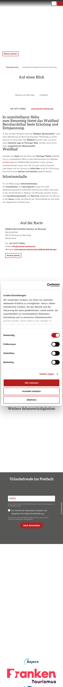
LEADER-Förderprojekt (31, 644)
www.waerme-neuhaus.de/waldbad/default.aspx (35, 249)
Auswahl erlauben (31, 391)
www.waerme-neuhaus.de (42, 108)
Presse (31, 635)
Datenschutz (30, 630)
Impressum (31, 626)
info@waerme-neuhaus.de (23, 246)
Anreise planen (30, 596)
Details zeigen (46, 374)
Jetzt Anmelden (31, 525)
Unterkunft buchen (31, 601)
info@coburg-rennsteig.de (34, 571)
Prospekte (30, 605)
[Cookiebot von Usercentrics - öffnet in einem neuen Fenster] (47, 285)
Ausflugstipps (31, 610)
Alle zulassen (31, 383)
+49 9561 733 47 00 (33, 568)
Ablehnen (31, 400)
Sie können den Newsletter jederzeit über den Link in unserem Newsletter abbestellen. (28, 518)
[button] (60, 3)
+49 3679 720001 (18, 108)
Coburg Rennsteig (12, 67)
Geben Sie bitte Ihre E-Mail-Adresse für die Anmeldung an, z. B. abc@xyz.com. (31, 505)
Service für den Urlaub (31, 640)
